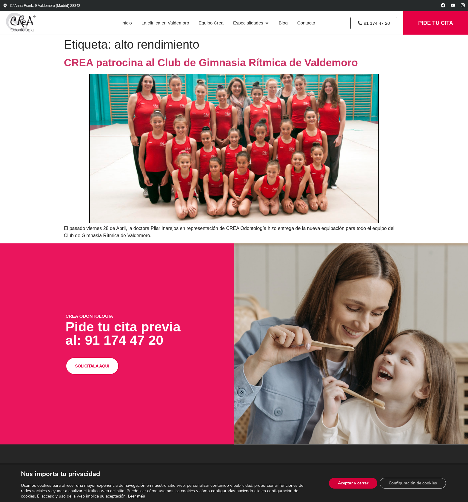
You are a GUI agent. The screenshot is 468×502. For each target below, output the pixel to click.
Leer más (136, 496)
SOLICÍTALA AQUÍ (92, 365)
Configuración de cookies (413, 483)
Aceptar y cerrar (353, 483)
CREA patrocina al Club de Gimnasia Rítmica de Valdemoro (211, 62)
